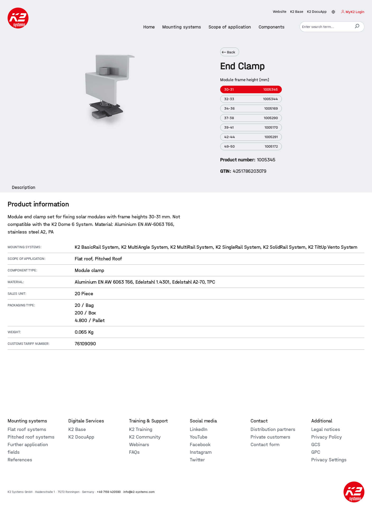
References (20, 460)
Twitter (197, 460)
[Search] (356, 26)
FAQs (134, 452)
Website (279, 11)
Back (228, 52)
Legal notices (325, 429)
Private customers (270, 437)
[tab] (23, 187)
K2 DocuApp (317, 11)
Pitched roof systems (31, 437)
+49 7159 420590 (109, 492)
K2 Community (145, 437)
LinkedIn (198, 429)
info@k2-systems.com (139, 492)
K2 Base (296, 11)
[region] (110, 108)
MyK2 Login (355, 11)
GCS (315, 444)
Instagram (201, 452)
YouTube (198, 437)
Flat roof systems (27, 429)
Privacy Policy (326, 437)
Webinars (139, 444)
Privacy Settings (329, 460)
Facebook (200, 444)
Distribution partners (273, 429)
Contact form (265, 444)
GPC (315, 452)
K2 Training (140, 429)
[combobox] (325, 26)
